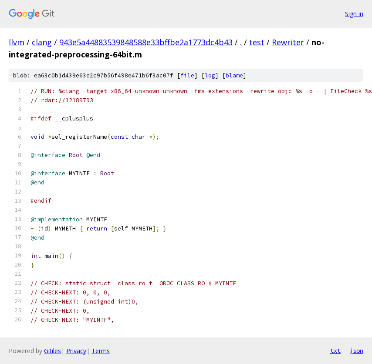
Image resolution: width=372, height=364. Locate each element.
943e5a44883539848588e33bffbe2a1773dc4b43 (146, 42)
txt (335, 350)
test (256, 42)
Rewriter (288, 42)
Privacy (76, 351)
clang (42, 42)
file (187, 75)
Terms (100, 351)
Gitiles (52, 351)
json (356, 350)
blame (234, 75)
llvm (16, 42)
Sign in (354, 14)
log (210, 75)
